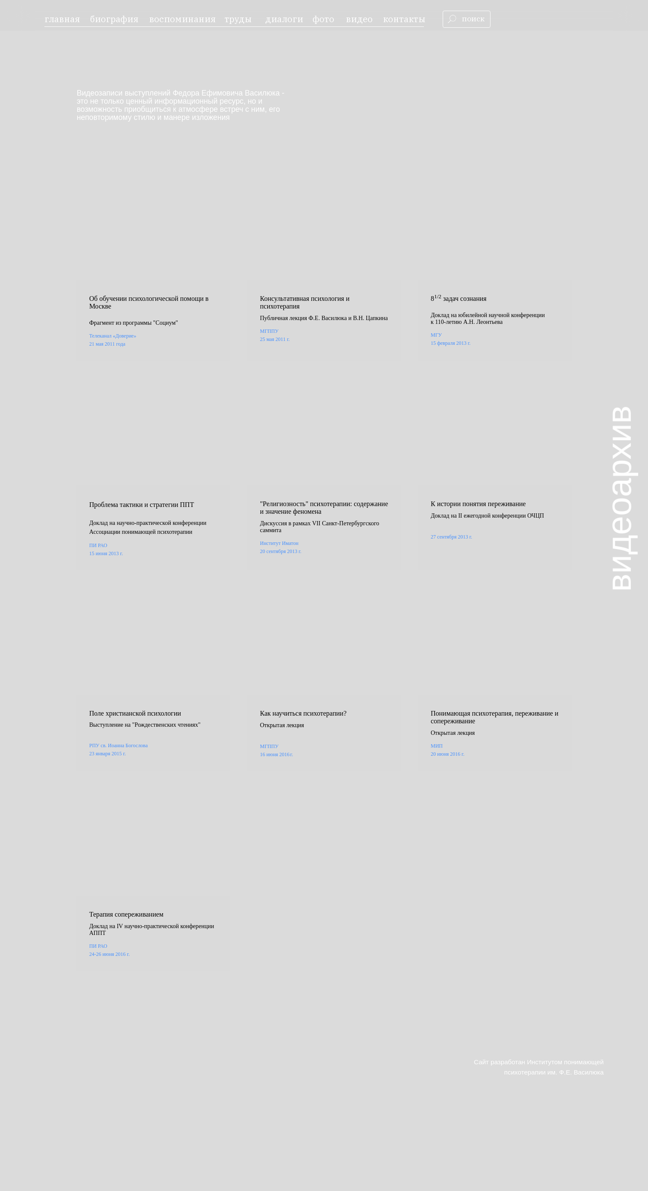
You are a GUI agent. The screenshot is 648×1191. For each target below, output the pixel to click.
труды (238, 19)
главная (62, 19)
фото (323, 19)
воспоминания (182, 19)
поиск (473, 18)
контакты (404, 19)
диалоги (284, 19)
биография (114, 19)
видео (359, 19)
